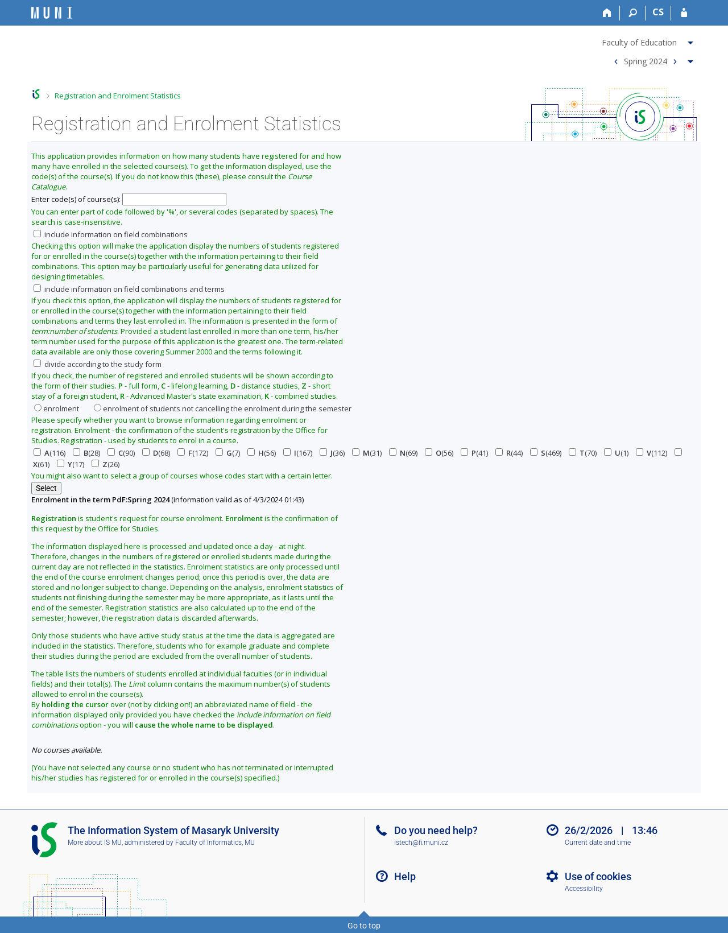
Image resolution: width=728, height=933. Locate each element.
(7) (228, 453)
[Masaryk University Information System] (51, 13)
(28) (86, 453)
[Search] (633, 13)
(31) (367, 453)
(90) (121, 453)
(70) (583, 453)
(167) (297, 453)
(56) (261, 453)
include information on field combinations (111, 234)
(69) (403, 453)
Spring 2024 (645, 60)
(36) (332, 453)
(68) (156, 453)
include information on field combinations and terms (129, 289)
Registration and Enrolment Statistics (118, 95)
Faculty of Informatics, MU (215, 843)
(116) (49, 453)
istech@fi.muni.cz (421, 843)
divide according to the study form (98, 364)
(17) (70, 464)
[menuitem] (649, 40)
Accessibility (584, 889)
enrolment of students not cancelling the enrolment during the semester (222, 408)
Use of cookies (598, 876)
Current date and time (598, 843)
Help (405, 876)
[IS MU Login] (684, 13)
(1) (616, 453)
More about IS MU (95, 843)
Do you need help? (436, 830)
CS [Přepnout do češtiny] (658, 12)
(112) (651, 453)
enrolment (56, 408)
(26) (105, 464)
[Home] (607, 13)
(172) (192, 453)
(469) (545, 453)
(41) (474, 453)
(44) (509, 453)
